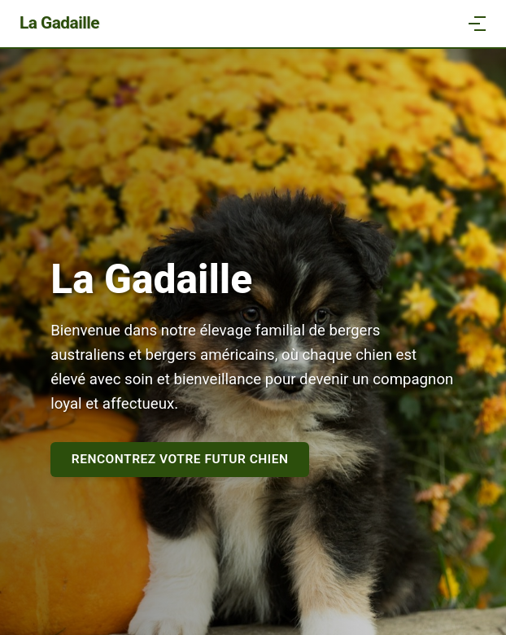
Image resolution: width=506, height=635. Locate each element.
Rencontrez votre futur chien (180, 459)
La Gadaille (59, 23)
